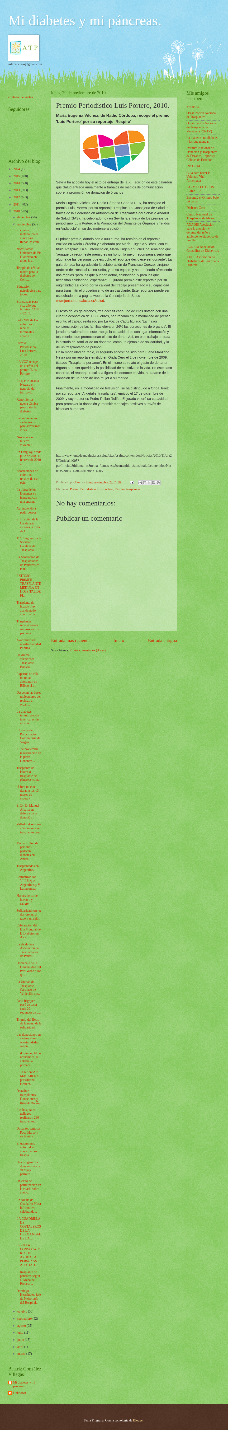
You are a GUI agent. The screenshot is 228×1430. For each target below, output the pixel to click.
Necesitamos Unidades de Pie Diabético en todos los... (28, 255)
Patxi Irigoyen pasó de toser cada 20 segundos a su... (28, 1006)
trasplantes (133, 489)
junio (21, 1339)
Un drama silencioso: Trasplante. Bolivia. (25, 661)
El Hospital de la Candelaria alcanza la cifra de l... (28, 525)
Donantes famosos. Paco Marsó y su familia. (28, 1132)
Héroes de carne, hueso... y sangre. (27, 899)
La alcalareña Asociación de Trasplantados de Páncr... (27, 950)
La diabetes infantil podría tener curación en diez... (27, 717)
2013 (17, 190)
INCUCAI (193, 166)
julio (20, 1332)
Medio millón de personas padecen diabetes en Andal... (27, 851)
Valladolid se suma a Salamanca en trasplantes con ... (28, 830)
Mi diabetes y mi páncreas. (85, 20)
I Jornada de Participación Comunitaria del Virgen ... (28, 736)
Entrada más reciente (70, 640)
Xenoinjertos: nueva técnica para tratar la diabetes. (27, 405)
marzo (21, 1353)
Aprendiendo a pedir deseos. (26, 510)
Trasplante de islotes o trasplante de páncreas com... (28, 774)
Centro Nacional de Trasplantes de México (201, 216)
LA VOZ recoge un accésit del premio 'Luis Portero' (27, 367)
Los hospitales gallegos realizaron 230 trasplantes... (27, 1115)
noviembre (24, 224)
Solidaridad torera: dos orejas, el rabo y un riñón (28, 914)
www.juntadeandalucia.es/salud (80, 301)
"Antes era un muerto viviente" (25, 441)
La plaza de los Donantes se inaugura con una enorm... (26, 495)
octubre (22, 1311)
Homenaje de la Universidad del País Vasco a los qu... (28, 969)
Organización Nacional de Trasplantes (201, 115)
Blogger (138, 1420)
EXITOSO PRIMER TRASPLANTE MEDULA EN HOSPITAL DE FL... (28, 585)
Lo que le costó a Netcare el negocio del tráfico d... (27, 386)
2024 (17, 169)
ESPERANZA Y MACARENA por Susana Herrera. (27, 1078)
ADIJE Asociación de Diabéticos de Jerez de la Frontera (202, 261)
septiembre (25, 1318)
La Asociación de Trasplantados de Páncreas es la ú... (27, 563)
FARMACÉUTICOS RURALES (200, 189)
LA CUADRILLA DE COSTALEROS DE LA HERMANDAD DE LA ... (28, 1228)
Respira (120, 489)
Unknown (19, 1393)
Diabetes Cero (195, 208)
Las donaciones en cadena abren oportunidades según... (28, 1040)
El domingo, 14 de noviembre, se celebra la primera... (28, 1059)
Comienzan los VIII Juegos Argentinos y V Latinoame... (28, 883)
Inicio (119, 640)
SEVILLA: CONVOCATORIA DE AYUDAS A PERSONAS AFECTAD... (28, 1255)
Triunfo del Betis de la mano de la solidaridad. (28, 1023)
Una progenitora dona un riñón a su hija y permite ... (28, 1168)
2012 (17, 197)
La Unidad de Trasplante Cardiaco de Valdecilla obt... (28, 987)
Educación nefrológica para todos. (28, 290)
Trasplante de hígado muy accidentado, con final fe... (26, 608)
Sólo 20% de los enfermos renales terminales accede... (27, 328)
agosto (22, 1325)
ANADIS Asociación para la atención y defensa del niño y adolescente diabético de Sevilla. (202, 232)
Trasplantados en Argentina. (27, 868)
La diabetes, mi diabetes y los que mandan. (202, 140)
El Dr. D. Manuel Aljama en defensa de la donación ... (27, 811)
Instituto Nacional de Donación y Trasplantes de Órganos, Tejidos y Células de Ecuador (201, 154)
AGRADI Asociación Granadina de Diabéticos (202, 249)
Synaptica (192, 106)
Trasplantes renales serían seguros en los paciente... (27, 627)
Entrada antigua (162, 640)
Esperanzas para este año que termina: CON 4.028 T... (27, 307)
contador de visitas (20, 97)
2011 (17, 204)
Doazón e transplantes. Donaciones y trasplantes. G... (28, 1096)
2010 (17, 211)
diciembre (24, 217)
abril (20, 1347)
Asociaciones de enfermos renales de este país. (27, 477)
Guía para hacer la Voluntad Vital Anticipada (198, 176)
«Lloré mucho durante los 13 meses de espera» (27, 792)
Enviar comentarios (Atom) (88, 650)
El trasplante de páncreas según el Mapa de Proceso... (28, 1278)
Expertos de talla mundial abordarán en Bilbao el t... (27, 679)
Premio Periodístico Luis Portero (91, 489)
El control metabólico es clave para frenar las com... (28, 236)
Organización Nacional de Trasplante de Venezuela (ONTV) (201, 127)
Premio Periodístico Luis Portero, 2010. (26, 349)
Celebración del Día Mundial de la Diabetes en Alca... (28, 931)
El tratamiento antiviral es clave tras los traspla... (26, 1149)
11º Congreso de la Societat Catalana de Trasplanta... (28, 544)
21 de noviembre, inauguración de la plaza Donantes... (28, 755)
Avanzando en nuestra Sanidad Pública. (28, 644)
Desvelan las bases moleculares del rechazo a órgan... (28, 698)
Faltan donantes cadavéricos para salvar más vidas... (28, 424)
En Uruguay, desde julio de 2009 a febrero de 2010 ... (28, 458)
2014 (17, 183)
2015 (17, 176)
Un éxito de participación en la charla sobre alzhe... (28, 1187)
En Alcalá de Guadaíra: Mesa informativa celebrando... (28, 1206)
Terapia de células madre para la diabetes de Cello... (28, 273)
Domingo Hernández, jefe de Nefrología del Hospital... (28, 1296)
